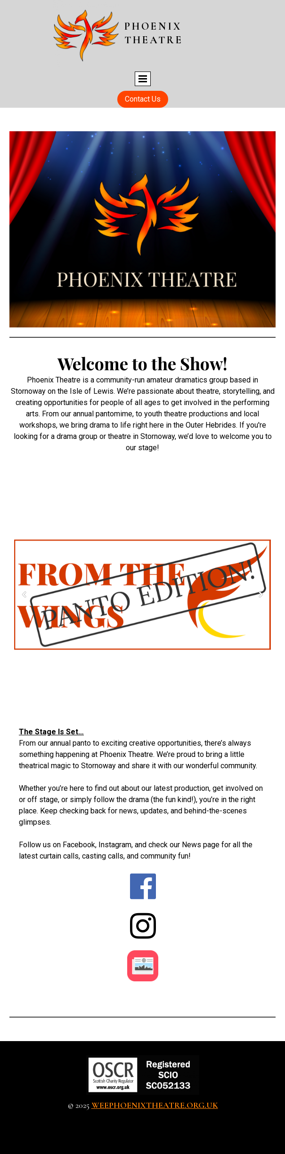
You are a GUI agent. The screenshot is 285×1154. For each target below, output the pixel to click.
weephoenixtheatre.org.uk (154, 1105)
